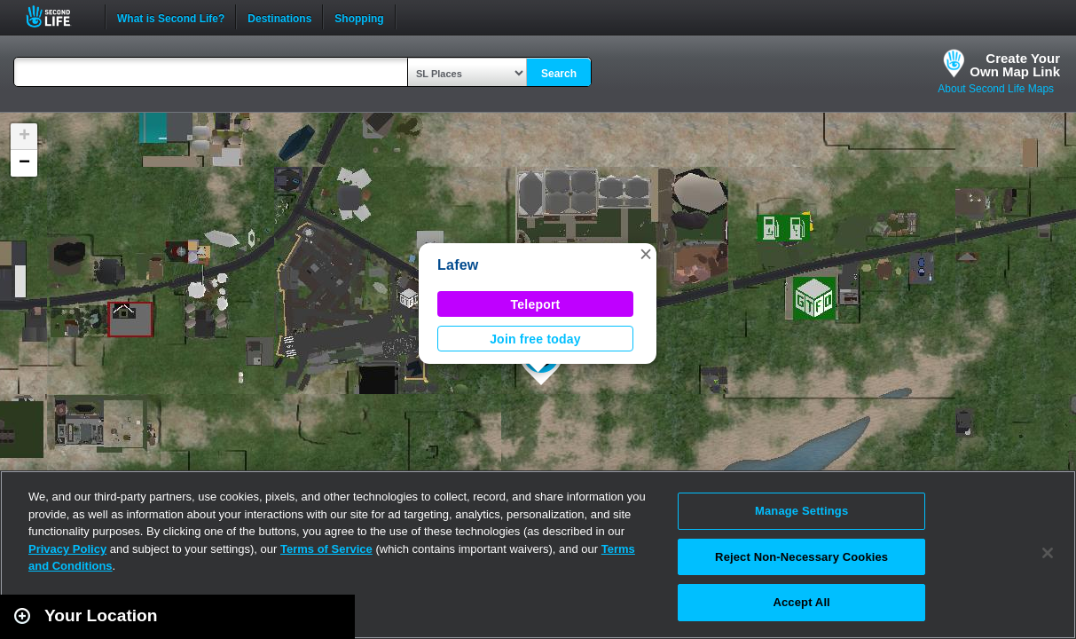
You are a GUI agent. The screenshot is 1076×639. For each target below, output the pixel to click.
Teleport (536, 304)
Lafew (458, 264)
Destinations (279, 16)
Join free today (535, 339)
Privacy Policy (67, 549)
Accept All (801, 602)
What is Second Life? (170, 16)
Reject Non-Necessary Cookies (801, 557)
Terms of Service (326, 549)
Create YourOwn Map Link (1015, 65)
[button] (645, 253)
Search (559, 73)
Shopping (358, 16)
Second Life (58, 16)
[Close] (1047, 552)
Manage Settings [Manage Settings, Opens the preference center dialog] (801, 510)
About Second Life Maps (996, 89)
